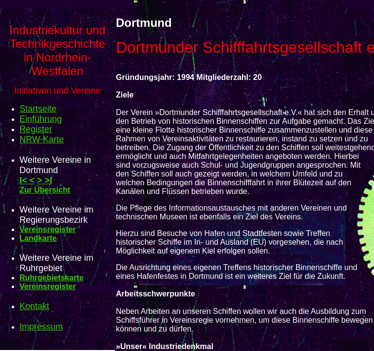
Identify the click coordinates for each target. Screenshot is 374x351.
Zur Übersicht (44, 190)
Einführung (40, 119)
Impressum (41, 327)
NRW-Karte (41, 139)
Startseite (37, 109)
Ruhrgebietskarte (51, 277)
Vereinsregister (47, 229)
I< (24, 180)
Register (35, 129)
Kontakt (34, 306)
